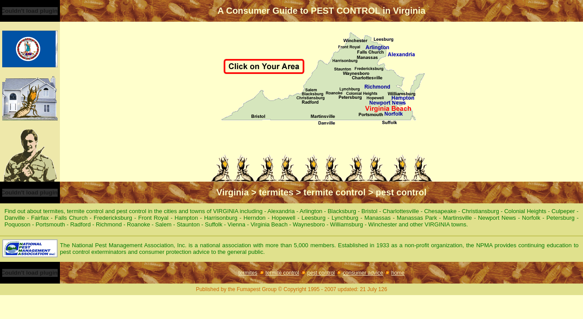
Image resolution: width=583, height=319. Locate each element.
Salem (164, 224)
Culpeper (564, 211)
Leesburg (314, 217)
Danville (15, 217)
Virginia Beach (270, 224)
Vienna (237, 224)
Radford (81, 224)
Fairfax (41, 217)
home (398, 273)
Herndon (256, 217)
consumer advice (363, 273)
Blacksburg (342, 211)
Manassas (378, 217)
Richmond (109, 224)
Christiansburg (481, 211)
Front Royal (154, 217)
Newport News (498, 217)
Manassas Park (418, 217)
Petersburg (561, 217)
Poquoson (18, 224)
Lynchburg (345, 217)
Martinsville (458, 217)
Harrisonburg (222, 217)
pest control (321, 273)
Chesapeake (441, 211)
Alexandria (282, 211)
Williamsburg (347, 224)
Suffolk (214, 224)
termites (247, 273)
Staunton (189, 224)
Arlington (311, 211)
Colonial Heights (526, 211)
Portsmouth (51, 224)
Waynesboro (310, 224)
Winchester (383, 224)
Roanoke (139, 224)
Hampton (187, 217)
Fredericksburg (114, 217)
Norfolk (532, 217)
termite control (282, 273)
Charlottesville (402, 211)
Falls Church (72, 217)
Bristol (370, 211)
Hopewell (284, 217)
